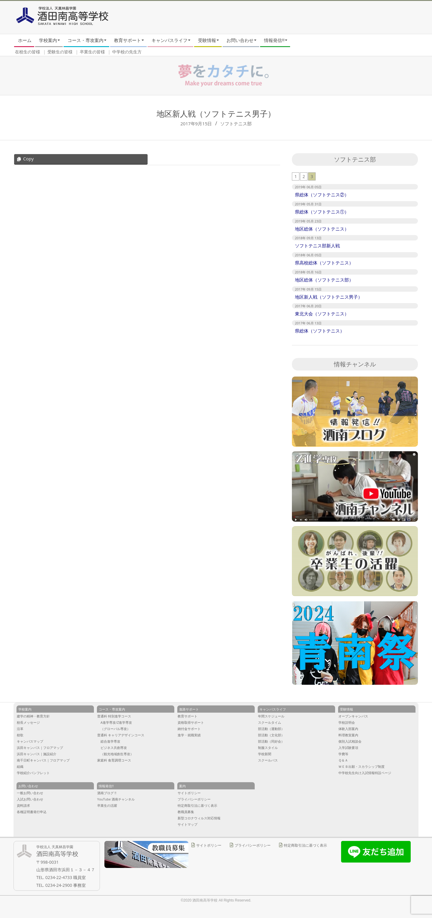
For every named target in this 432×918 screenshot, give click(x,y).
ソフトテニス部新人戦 (317, 246)
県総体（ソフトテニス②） (322, 195)
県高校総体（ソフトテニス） (324, 263)
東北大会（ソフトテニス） (322, 314)
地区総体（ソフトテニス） (322, 229)
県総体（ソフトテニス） (319, 331)
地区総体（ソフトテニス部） (324, 280)
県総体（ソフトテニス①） (322, 212)
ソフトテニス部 (236, 124)
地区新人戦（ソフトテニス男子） (328, 297)
